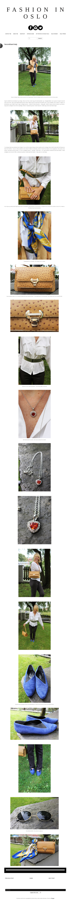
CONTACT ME (8, 33)
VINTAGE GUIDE (30, 33)
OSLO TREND (63, 33)
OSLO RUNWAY (54, 33)
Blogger (52, 898)
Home (31, 878)
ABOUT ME (15, 33)
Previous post (9, 878)
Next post (52, 878)
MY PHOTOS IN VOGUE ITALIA (42, 33)
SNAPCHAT (22, 33)
